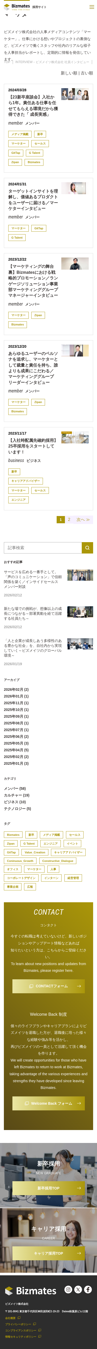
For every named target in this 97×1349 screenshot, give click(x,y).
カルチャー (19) (16, 795)
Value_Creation (35, 852)
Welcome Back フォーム (51, 1103)
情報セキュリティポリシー (20, 1336)
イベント (72, 843)
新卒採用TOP (48, 1188)
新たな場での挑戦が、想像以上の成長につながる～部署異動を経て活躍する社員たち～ (33, 613)
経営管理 (73, 878)
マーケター (18, 143)
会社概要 (10, 1318)
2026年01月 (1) (16, 696)
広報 (30, 886)
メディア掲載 (19, 134)
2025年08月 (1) (16, 723)
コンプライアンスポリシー (20, 1330)
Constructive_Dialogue (57, 860)
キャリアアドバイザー (25, 480)
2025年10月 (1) (16, 710)
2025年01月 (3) (16, 763)
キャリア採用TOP (48, 1253)
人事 (53, 869)
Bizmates (34, 162)
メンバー (32, 123)
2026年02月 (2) (16, 689)
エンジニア (18, 499)
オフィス (12, 869)
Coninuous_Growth (20, 860)
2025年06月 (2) (16, 736)
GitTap (15, 152)
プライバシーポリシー (18, 1324)
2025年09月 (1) (16, 716)
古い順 (87, 73)
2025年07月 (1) (16, 730)
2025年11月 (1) (16, 703)
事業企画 (12, 886)
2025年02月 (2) (16, 757)
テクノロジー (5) (17, 809)
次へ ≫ (83, 519)
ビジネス (33, 461)
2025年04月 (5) (16, 750)
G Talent (34, 152)
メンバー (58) (15, 788)
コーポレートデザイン (21, 878)
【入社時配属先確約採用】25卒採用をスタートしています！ (33, 446)
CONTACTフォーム (52, 986)
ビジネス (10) (15, 802)
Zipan (15, 162)
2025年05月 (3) (16, 743)
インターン (51, 878)
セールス (40, 143)
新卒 (40, 134)
